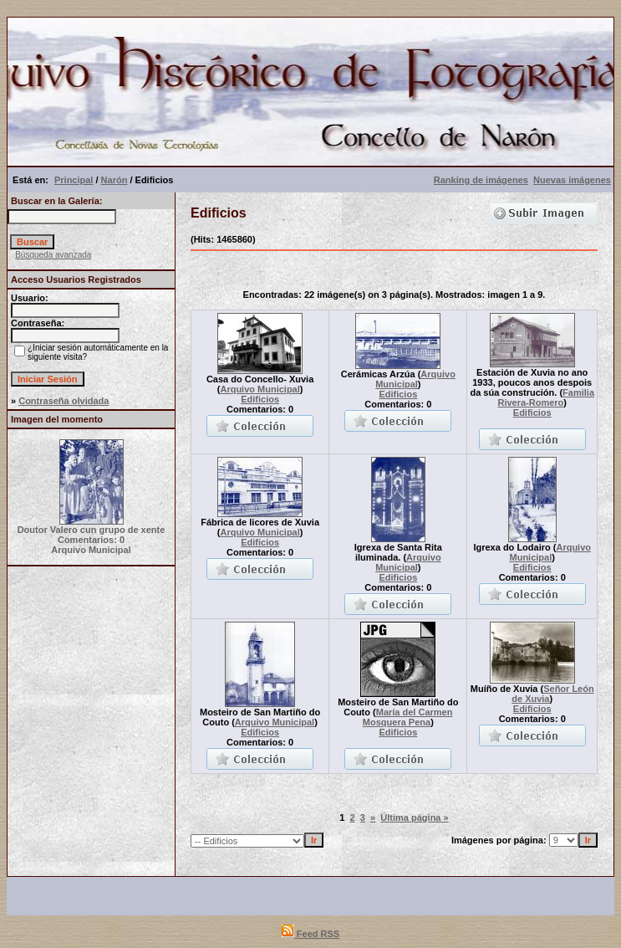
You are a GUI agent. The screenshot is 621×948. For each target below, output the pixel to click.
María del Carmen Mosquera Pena (408, 717)
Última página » (414, 817)
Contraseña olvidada (63, 401)
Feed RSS (310, 934)
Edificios (260, 399)
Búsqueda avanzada (53, 254)
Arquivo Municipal (259, 389)
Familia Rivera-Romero (545, 397)
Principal (73, 180)
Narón (114, 180)
